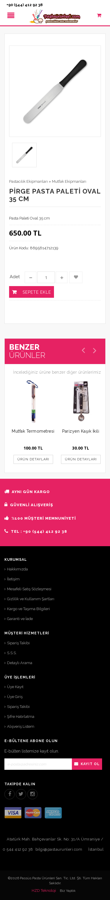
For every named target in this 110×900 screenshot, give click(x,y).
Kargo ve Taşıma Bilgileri (28, 609)
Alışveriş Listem (20, 726)
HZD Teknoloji (44, 890)
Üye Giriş (15, 696)
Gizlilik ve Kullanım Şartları (30, 599)
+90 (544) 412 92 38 (24, 5)
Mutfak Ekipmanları (69, 181)
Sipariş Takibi (18, 643)
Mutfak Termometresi (33, 431)
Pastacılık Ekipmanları (28, 181)
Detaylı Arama (19, 663)
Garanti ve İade (20, 619)
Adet (15, 276)
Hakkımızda (17, 569)
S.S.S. (12, 653)
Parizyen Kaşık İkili (80, 431)
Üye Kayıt (15, 687)
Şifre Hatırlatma (20, 716)
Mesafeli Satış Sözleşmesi (29, 589)
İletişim (13, 579)
